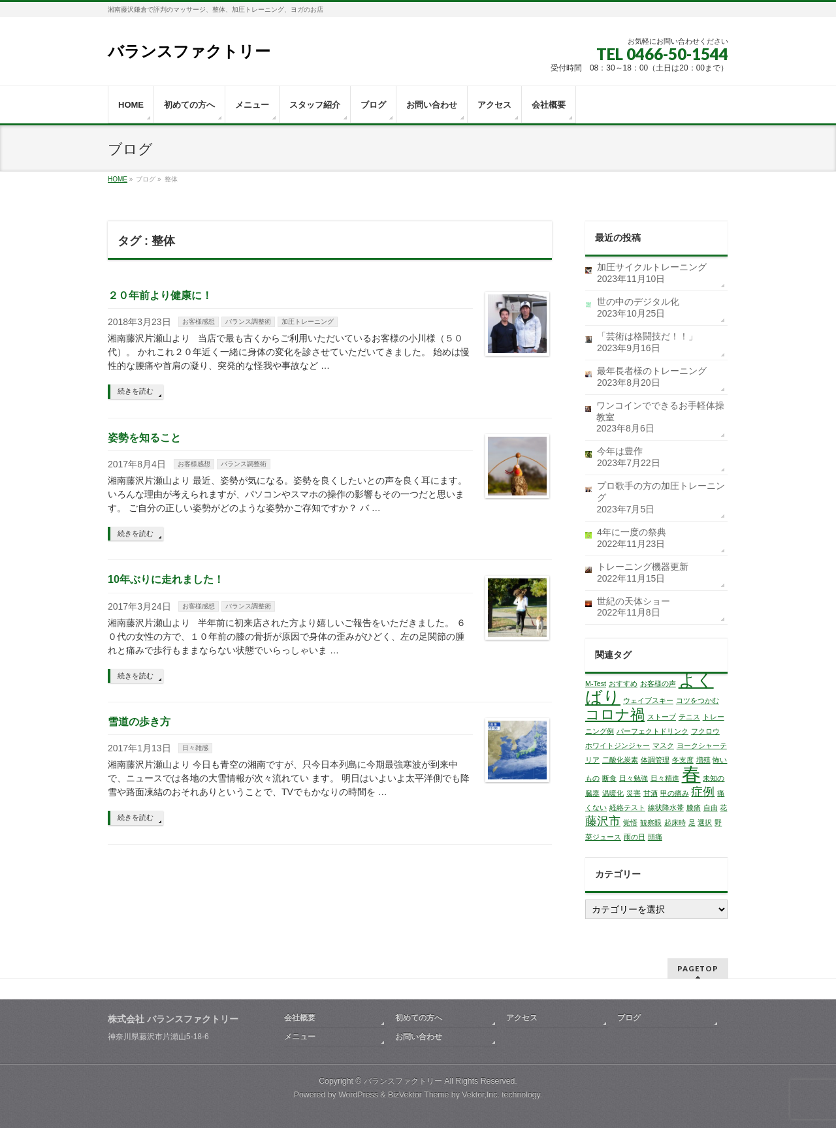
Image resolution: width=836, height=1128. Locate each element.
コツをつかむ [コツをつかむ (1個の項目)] (697, 700)
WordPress (358, 1094)
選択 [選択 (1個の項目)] (705, 822)
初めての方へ (418, 1017)
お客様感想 (198, 321)
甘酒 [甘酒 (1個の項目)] (650, 793)
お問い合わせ (418, 1036)
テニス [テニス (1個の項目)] (689, 717)
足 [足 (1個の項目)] (692, 822)
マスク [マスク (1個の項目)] (663, 745)
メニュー (299, 1036)
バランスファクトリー (189, 51)
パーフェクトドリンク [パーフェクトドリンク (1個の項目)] (652, 731)
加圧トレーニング (307, 321)
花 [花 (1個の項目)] (723, 807)
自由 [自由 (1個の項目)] (710, 807)
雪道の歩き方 (139, 721)
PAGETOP (697, 968)
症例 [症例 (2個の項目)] (703, 791)
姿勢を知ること (144, 437)
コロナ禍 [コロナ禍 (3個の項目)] (615, 714)
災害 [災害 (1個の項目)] (633, 793)
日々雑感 (195, 747)
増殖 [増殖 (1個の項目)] (703, 760)
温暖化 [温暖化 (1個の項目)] (613, 793)
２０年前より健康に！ (160, 295)
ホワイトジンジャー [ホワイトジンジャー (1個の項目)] (617, 745)
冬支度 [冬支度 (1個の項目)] (683, 760)
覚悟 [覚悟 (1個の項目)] (630, 822)
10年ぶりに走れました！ (166, 579)
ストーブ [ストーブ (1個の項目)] (661, 717)
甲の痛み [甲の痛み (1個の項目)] (674, 793)
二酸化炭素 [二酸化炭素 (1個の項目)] (620, 760)
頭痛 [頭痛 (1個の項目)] (655, 837)
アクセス (522, 1017)
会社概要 (299, 1017)
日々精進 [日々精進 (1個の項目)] (665, 778)
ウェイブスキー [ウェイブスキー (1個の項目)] (648, 700)
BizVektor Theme (418, 1094)
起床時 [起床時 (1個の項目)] (675, 822)
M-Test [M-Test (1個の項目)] (595, 683)
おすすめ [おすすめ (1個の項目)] (623, 683)
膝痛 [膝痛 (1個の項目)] (693, 807)
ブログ (629, 1017)
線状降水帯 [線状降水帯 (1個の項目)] (666, 807)
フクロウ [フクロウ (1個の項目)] (705, 731)
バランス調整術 (248, 321)
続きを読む (135, 391)
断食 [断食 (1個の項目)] (609, 778)
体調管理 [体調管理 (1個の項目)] (655, 760)
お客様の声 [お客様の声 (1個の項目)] (658, 683)
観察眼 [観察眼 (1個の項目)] (651, 822)
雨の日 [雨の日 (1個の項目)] (634, 837)
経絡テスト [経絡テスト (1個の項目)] (627, 807)
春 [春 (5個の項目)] (691, 774)
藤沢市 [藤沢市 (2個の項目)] (602, 821)
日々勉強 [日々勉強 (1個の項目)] (633, 778)
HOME (117, 179)
